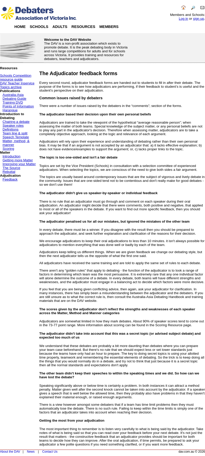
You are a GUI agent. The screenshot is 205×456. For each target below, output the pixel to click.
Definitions (10, 129)
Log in (183, 19)
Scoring (8, 149)
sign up (198, 19)
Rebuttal (9, 172)
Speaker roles (13, 125)
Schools (39, 27)
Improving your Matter (19, 164)
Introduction (11, 156)
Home (20, 27)
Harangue (10, 110)
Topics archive (11, 87)
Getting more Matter (18, 160)
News (31, 451)
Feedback (10, 179)
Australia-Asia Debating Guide (14, 97)
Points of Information (18, 106)
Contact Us (49, 451)
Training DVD (13, 102)
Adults (59, 27)
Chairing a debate (16, 122)
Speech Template (16, 137)
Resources (83, 27)
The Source (11, 168)
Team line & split (15, 133)
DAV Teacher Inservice (17, 83)
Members (109, 27)
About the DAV (10, 451)
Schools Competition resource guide (15, 77)
